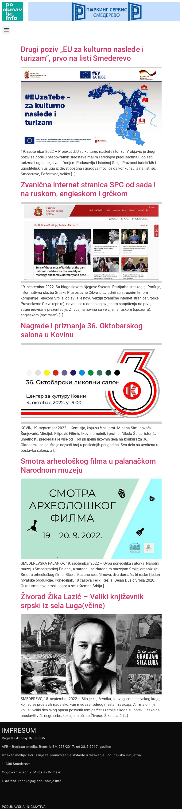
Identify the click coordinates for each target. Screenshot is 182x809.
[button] (6, 30)
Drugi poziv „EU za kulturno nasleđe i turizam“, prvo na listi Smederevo (82, 54)
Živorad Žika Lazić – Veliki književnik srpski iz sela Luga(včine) (82, 601)
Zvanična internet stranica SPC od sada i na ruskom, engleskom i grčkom (88, 189)
